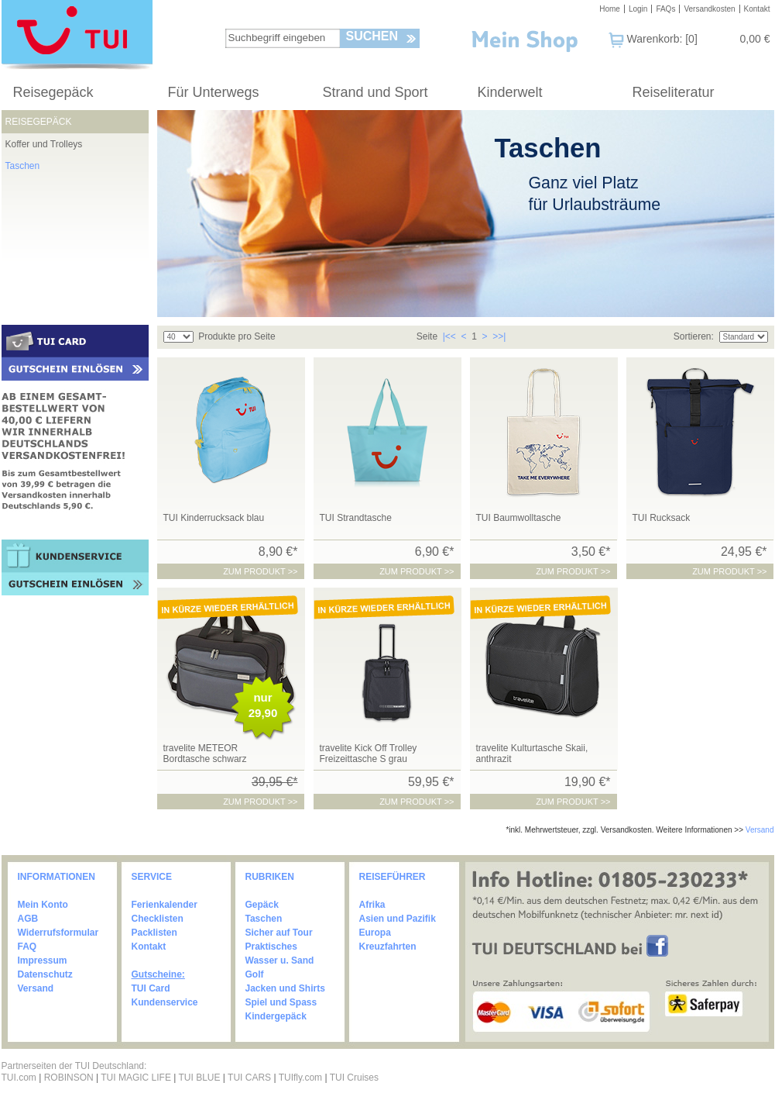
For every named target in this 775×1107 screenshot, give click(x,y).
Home (609, 9)
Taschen (22, 165)
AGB (28, 918)
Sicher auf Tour (279, 932)
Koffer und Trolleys (44, 144)
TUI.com (19, 1077)
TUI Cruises (354, 1077)
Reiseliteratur (674, 92)
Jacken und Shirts (285, 988)
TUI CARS (249, 1077)
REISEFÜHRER (392, 876)
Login (638, 9)
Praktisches (271, 946)
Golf (254, 974)
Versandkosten (709, 9)
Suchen (372, 36)
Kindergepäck (276, 1016)
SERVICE (152, 876)
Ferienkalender (164, 904)
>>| (499, 336)
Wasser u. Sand (279, 960)
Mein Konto (43, 904)
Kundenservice (165, 1002)
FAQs (665, 9)
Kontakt (757, 9)
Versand (760, 830)
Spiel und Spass (281, 1002)
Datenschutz (45, 974)
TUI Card (151, 988)
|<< (449, 336)
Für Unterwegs (213, 92)
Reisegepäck (53, 92)
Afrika (372, 904)
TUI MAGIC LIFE (137, 1077)
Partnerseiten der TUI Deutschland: (74, 1065)
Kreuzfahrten (388, 946)
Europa (375, 932)
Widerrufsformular (58, 932)
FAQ (27, 946)
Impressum (42, 960)
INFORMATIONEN (56, 876)
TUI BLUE (199, 1077)
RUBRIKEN (269, 876)
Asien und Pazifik (397, 918)
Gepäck (262, 904)
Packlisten (154, 932)
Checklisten (157, 918)
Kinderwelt (510, 92)
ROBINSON (69, 1077)
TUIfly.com (300, 1077)
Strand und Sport (375, 92)
